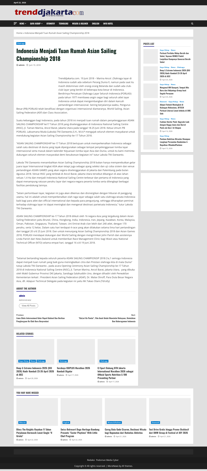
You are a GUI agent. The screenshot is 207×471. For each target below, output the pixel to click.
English (95, 23)
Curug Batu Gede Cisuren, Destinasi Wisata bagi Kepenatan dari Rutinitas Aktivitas (125, 433)
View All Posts (28, 305)
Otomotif (50, 23)
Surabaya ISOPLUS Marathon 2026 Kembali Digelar (73, 371)
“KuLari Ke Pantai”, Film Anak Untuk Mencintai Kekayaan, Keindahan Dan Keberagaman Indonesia (105, 319)
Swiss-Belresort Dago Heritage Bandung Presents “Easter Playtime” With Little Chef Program (80, 435)
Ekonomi (163, 101)
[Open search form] (192, 23)
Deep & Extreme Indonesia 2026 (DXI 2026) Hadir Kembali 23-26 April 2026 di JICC (35, 373)
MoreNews (113, 468)
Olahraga (21, 43)
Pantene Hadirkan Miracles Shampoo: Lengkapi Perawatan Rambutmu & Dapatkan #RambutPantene (173, 143)
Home (19, 33)
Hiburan (22, 424)
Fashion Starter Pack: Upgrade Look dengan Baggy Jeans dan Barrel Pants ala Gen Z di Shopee (175, 124)
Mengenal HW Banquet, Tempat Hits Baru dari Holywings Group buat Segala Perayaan (175, 90)
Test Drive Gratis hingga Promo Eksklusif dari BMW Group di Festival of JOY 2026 (169, 433)
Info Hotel (108, 23)
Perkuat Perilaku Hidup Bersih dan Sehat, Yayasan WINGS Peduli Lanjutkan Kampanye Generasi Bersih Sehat (175, 58)
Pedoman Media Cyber (107, 461)
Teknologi (63, 23)
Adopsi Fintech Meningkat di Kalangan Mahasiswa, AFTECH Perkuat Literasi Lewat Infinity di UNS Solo (174, 109)
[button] (15, 23)
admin (22, 65)
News (22, 23)
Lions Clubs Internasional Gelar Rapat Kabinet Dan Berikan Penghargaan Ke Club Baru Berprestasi (46, 319)
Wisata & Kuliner (80, 23)
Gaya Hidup (35, 23)
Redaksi (91, 461)
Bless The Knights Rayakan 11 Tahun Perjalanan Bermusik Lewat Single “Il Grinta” (34, 435)
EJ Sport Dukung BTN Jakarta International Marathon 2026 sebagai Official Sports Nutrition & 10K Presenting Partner (115, 375)
